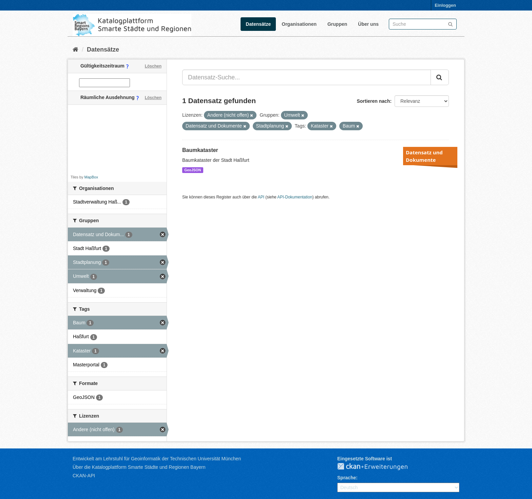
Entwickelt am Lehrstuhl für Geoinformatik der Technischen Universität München (157, 458)
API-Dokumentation (294, 197)
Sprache (346, 477)
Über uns (368, 24)
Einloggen (445, 5)
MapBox (91, 177)
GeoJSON (192, 170)
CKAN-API (84, 475)
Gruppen (337, 24)
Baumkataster (200, 150)
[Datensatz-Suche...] (306, 77)
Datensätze (258, 24)
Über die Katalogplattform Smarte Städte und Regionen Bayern (139, 467)
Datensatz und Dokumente (424, 156)
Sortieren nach (373, 101)
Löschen (153, 66)
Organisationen (299, 24)
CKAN (378, 467)
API (261, 197)
